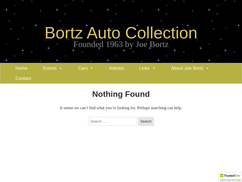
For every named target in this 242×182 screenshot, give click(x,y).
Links (144, 68)
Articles (116, 68)
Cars (83, 68)
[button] (230, 177)
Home (21, 68)
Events (50, 68)
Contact (23, 78)
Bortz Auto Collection (121, 33)
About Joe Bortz (187, 68)
